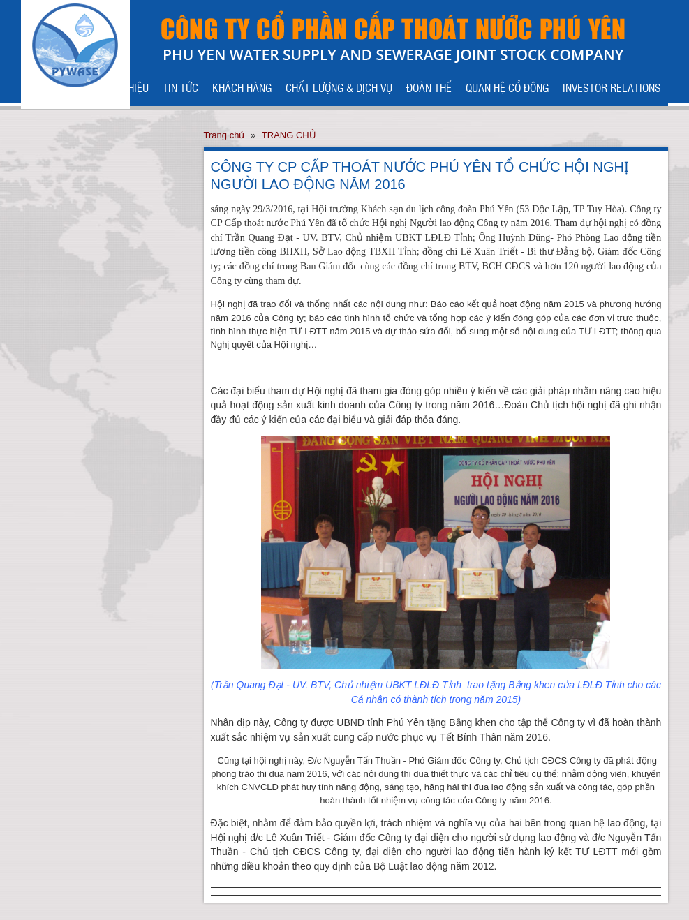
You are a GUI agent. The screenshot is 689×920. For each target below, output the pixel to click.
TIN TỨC (180, 87)
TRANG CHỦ (289, 135)
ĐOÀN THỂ (429, 87)
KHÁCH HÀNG (242, 87)
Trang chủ (224, 135)
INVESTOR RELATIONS (612, 87)
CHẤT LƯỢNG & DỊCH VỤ (339, 87)
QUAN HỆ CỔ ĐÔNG (507, 87)
